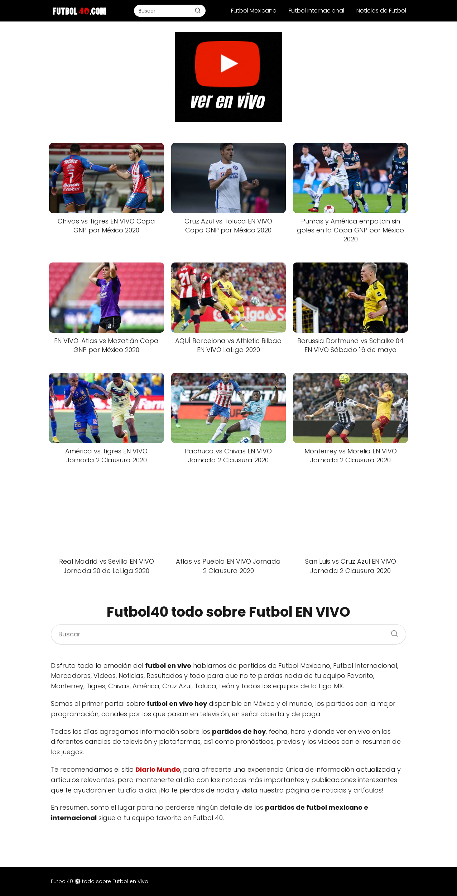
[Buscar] (197, 10)
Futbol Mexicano (253, 10)
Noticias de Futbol (381, 10)
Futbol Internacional (316, 10)
